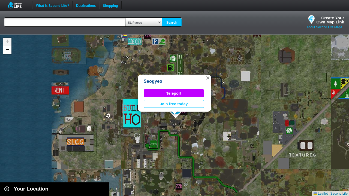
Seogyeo (153, 81)
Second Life (18, 5)
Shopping (110, 5)
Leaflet (320, 193)
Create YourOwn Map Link (330, 20)
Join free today (174, 104)
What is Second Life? (52, 5)
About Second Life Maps (324, 27)
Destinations (86, 5)
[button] (207, 78)
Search (171, 22)
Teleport (174, 93)
